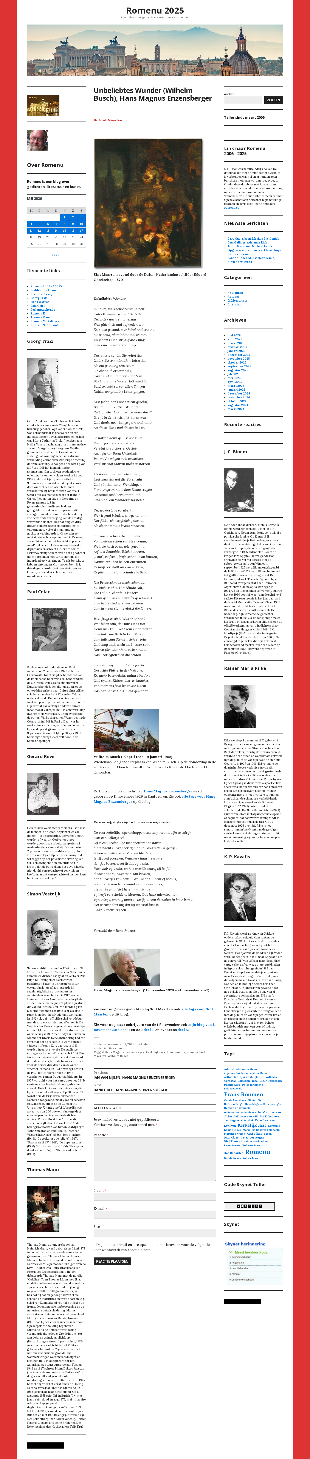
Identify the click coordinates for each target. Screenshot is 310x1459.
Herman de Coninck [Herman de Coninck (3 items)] (237, 1107)
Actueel (233, 297)
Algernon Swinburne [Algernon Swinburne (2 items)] (236, 1073)
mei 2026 (234, 335)
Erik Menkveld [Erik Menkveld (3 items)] (233, 1088)
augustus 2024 (238, 405)
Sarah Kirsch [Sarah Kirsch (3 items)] (232, 1158)
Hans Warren (40, 302)
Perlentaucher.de (43, 309)
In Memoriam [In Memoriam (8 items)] (269, 1112)
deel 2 (148, 1030)
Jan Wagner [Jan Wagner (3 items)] (231, 1120)
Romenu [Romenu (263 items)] (258, 1152)
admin (143, 1044)
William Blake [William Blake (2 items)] (251, 1158)
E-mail (100, 1208)
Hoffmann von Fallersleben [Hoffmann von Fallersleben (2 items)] (240, 1112)
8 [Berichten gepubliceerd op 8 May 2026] (64, 224)
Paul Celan (38, 306)
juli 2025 (233, 374)
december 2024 (239, 393)
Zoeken (273, 100)
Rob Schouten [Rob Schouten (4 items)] (233, 1153)
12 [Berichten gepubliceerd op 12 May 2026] (39, 231)
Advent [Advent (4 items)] (229, 1069)
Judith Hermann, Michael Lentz (250, 246)
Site (97, 1226)
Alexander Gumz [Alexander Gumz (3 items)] (246, 1069)
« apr (55, 254)
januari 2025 (236, 389)
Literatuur (114, 1048)
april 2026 (235, 339)
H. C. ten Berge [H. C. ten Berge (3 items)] (233, 1104)
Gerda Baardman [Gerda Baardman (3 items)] (235, 1100)
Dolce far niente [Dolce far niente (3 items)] (252, 1084)
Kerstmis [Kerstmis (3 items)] (274, 1125)
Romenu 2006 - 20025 (46, 286)
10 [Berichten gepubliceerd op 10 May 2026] (81, 224)
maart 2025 (236, 386)
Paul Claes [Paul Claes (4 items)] (231, 1137)
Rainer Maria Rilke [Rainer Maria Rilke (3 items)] (256, 1141)
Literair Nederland (44, 325)
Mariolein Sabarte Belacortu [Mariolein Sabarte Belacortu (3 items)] (261, 1129)
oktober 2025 (237, 362)
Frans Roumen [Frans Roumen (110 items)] (243, 1094)
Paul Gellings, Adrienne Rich (247, 242)
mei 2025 (234, 378)
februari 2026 (237, 347)
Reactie (101, 1135)
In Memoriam (237, 300)
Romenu (192, 1052)
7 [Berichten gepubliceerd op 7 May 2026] (56, 224)
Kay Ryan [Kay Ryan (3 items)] (230, 1125)
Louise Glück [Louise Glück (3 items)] (232, 1129)
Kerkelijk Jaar (155, 1052)
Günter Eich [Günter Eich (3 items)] (255, 1100)
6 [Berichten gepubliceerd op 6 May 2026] (48, 224)
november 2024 (239, 397)
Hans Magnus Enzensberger (168, 791)
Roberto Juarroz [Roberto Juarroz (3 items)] (253, 1145)
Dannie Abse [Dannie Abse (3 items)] (232, 1084)
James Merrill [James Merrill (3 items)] (249, 1116)
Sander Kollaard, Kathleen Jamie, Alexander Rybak (251, 260)
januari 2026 (236, 351)
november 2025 (239, 359)
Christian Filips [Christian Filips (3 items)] (247, 1080)
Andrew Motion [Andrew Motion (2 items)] (259, 1073)
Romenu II (38, 313)
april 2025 (235, 382)
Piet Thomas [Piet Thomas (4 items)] (233, 1141)
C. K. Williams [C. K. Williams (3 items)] (268, 1076)
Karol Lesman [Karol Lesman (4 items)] (265, 1120)
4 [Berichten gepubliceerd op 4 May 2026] (31, 224)
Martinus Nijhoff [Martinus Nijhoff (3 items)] (234, 1133)
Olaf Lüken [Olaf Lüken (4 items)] (254, 1133)
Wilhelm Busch (118, 1056)
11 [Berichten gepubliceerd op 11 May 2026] (31, 231)
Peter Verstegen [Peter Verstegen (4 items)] (252, 1137)
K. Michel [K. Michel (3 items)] (247, 1120)
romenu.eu (231, 208)
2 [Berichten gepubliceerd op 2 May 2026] (73, 217)
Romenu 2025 (155, 10)
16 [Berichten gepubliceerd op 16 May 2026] (72, 231)
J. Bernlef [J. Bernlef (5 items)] (231, 1116)
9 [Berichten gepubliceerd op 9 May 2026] (73, 224)
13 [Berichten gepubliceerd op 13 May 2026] (48, 231)
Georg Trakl (39, 298)
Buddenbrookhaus (43, 290)
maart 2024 (236, 409)
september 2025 (239, 366)
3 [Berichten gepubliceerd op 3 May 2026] (81, 217)
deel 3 (183, 1030)
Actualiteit (235, 293)
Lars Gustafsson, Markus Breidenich (253, 238)
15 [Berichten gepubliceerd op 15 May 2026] (64, 231)
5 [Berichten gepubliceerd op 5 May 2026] (39, 224)
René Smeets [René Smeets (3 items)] (232, 1145)
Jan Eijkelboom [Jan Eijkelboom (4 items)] (270, 1116)
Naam (100, 1190)
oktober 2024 (237, 401)
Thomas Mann (41, 317)
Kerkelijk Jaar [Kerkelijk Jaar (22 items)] (252, 1125)
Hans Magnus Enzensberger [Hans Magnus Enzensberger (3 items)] (263, 1104)
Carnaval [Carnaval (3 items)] (230, 1080)
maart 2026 (236, 343)
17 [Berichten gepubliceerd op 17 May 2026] (81, 231)
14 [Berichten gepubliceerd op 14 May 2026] (56, 231)
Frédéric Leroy (42, 294)
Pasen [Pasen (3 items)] (268, 1133)
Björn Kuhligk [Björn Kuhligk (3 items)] (249, 1076)
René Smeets (176, 1052)
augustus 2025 (238, 370)
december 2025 (239, 355)
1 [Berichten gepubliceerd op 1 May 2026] (64, 217)
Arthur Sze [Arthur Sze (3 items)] (231, 1076)
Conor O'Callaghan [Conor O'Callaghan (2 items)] (270, 1080)
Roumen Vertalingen (45, 321)
